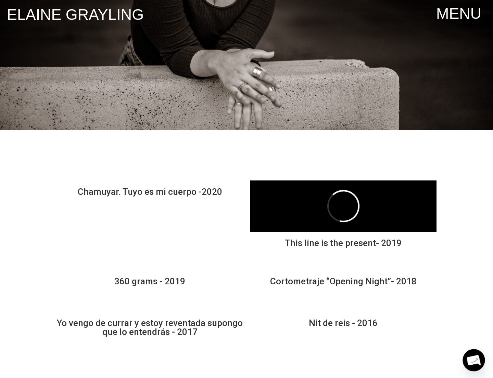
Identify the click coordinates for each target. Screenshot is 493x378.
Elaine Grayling (75, 14)
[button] (459, 13)
